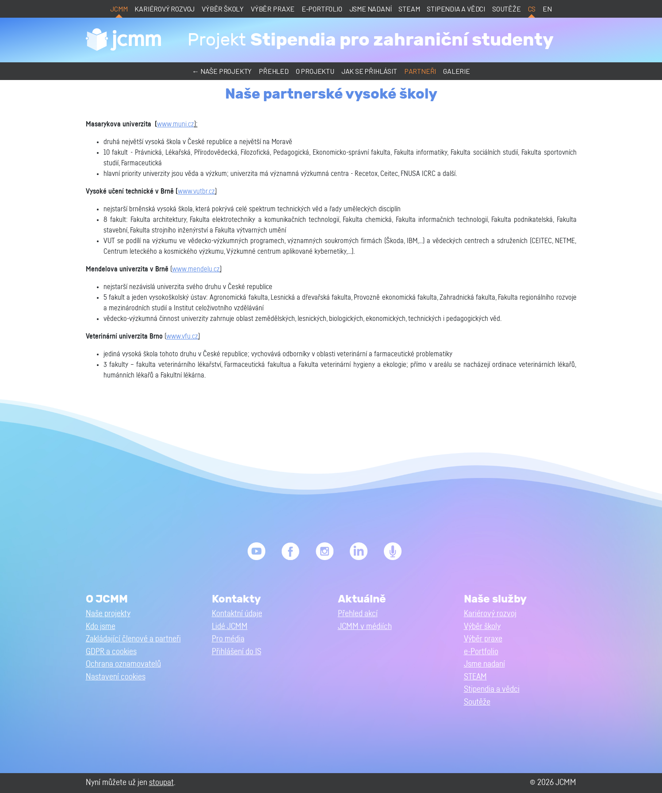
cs (532, 8)
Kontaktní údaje (237, 614)
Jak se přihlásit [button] (369, 71)
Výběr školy (223, 8)
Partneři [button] (420, 71)
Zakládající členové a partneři (133, 639)
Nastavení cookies (115, 677)
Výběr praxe (273, 8)
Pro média (228, 639)
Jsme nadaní (370, 8)
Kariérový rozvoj (164, 8)
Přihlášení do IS (236, 652)
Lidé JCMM (230, 626)
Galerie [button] (456, 71)
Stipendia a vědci (456, 8)
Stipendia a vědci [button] (492, 689)
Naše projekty (108, 614)
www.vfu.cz (182, 336)
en (547, 8)
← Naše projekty (222, 71)
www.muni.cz (175, 124)
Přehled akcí (358, 614)
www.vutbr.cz (196, 191)
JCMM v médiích (365, 626)
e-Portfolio (322, 8)
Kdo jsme (100, 626)
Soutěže (506, 8)
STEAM (409, 8)
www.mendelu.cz (196, 269)
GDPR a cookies (111, 652)
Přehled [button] (274, 71)
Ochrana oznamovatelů (123, 664)
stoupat (161, 782)
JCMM (118, 8)
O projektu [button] (315, 71)
